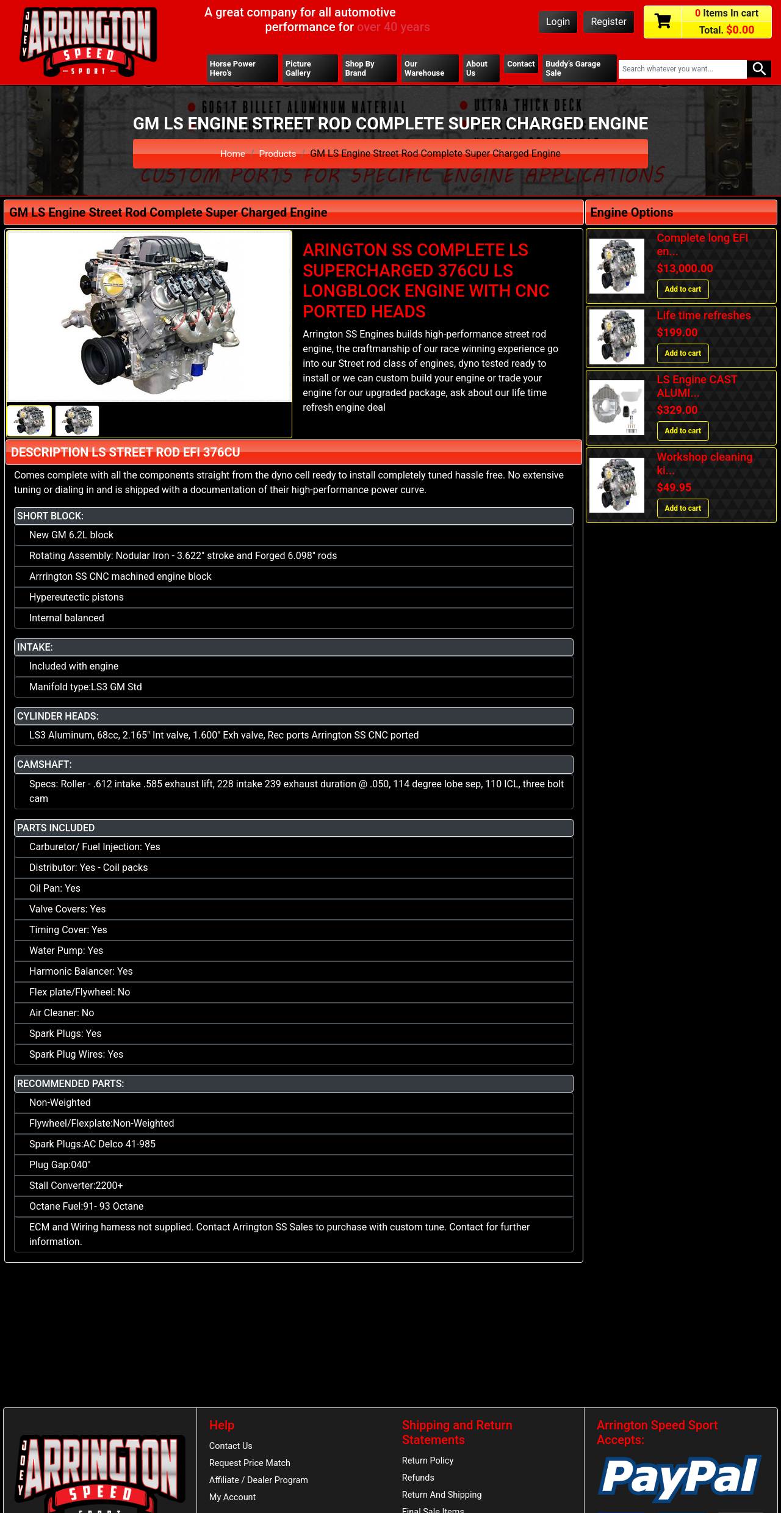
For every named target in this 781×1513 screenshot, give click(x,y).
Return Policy (429, 1462)
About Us (476, 69)
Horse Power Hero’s (234, 69)
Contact (520, 64)
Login (558, 21)
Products (278, 155)
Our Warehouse (424, 69)
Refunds (419, 1480)
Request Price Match (252, 1466)
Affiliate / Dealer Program (261, 1483)
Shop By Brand (360, 69)
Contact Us (232, 1447)
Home (231, 155)
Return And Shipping (444, 1498)
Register (609, 21)
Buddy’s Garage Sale (574, 69)
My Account (233, 1502)
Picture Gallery (299, 69)
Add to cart (683, 291)
